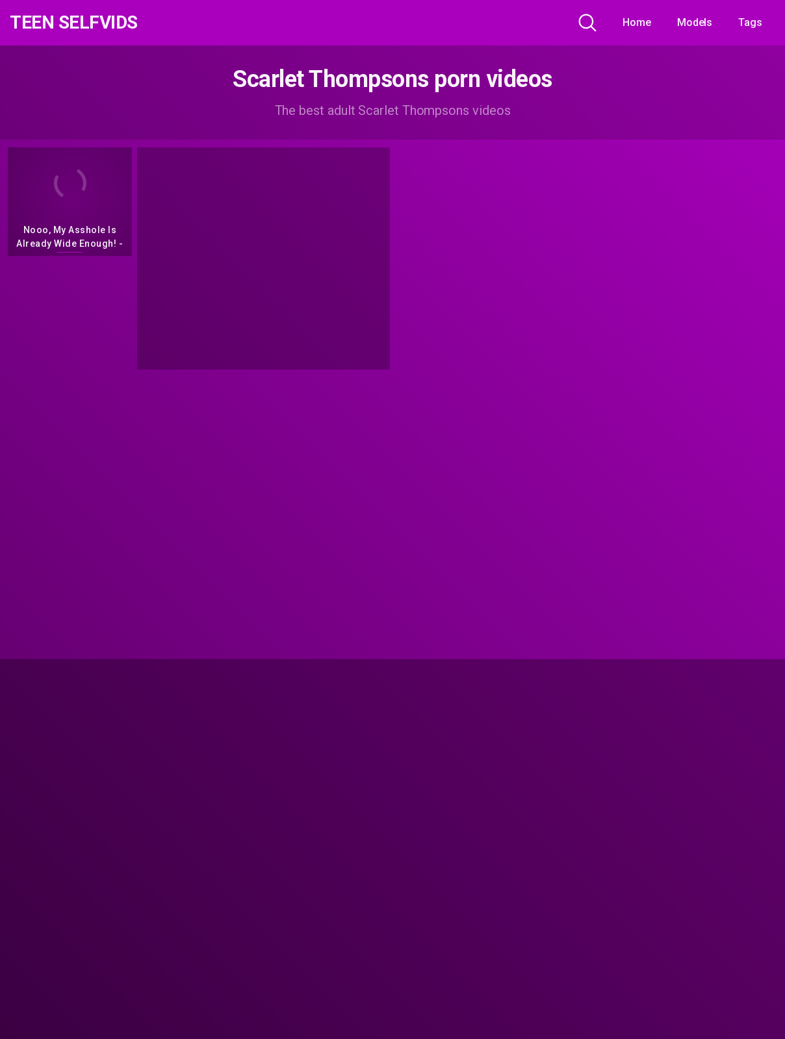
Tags (750, 22)
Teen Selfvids (74, 22)
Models (695, 22)
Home (637, 22)
